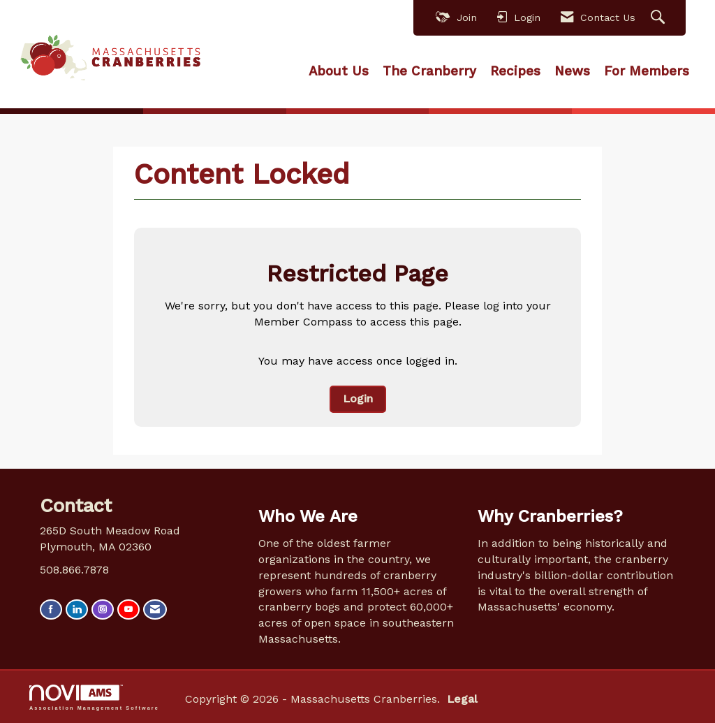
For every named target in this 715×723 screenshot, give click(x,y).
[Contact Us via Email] (155, 609)
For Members (646, 71)
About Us (339, 71)
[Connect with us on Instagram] (102, 609)
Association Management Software (94, 697)
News (572, 71)
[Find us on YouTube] (128, 609)
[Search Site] (659, 18)
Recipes (515, 71)
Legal (462, 699)
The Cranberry (429, 71)
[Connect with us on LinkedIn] (77, 609)
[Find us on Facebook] (51, 609)
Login (358, 398)
